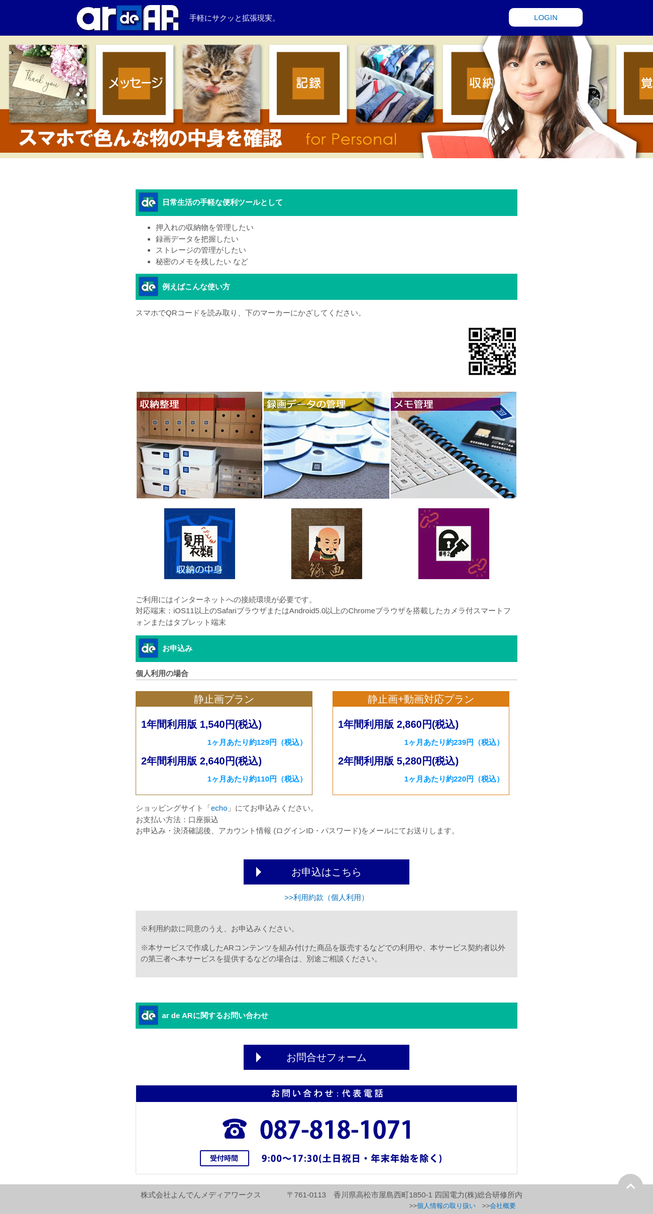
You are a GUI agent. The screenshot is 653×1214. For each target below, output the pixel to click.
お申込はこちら (326, 871)
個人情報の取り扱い (446, 1205)
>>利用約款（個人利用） (326, 897)
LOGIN (546, 17)
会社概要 (503, 1205)
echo (219, 808)
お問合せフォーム (326, 1057)
